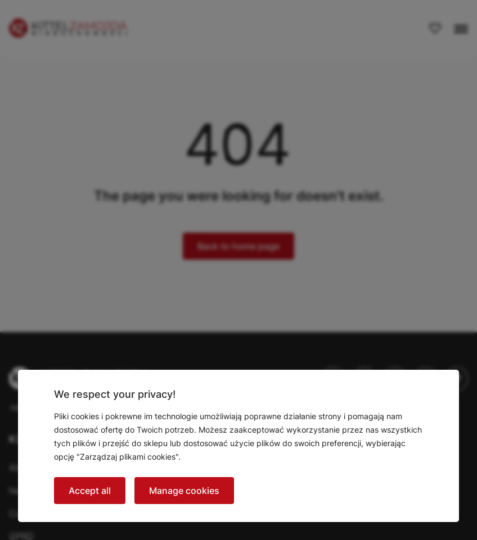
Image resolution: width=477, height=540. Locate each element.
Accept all (90, 490)
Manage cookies (184, 490)
